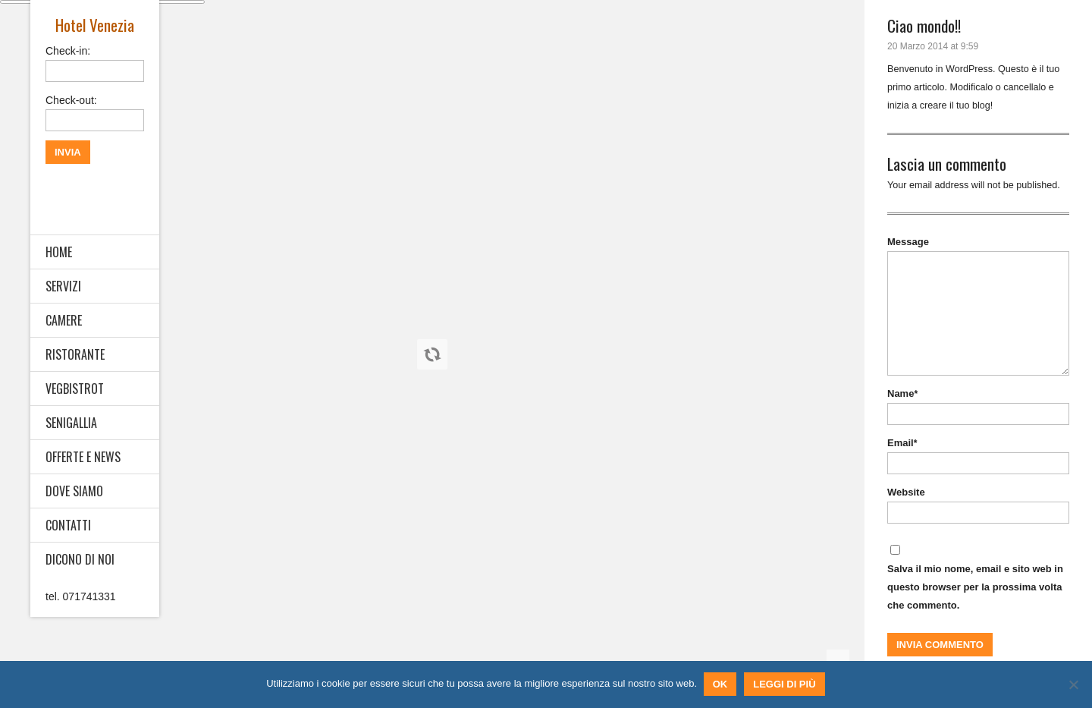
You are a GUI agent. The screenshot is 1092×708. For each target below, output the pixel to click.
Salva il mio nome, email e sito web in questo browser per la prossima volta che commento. (975, 587)
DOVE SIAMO (74, 491)
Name (902, 393)
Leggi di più (786, 685)
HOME (59, 252)
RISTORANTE (75, 354)
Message (908, 241)
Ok (721, 685)
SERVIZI (63, 286)
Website (906, 492)
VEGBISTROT (75, 388)
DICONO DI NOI (80, 559)
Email (902, 442)
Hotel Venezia (94, 24)
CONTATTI (68, 525)
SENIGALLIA (71, 423)
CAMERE (64, 320)
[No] (1073, 685)
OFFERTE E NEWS (83, 457)
